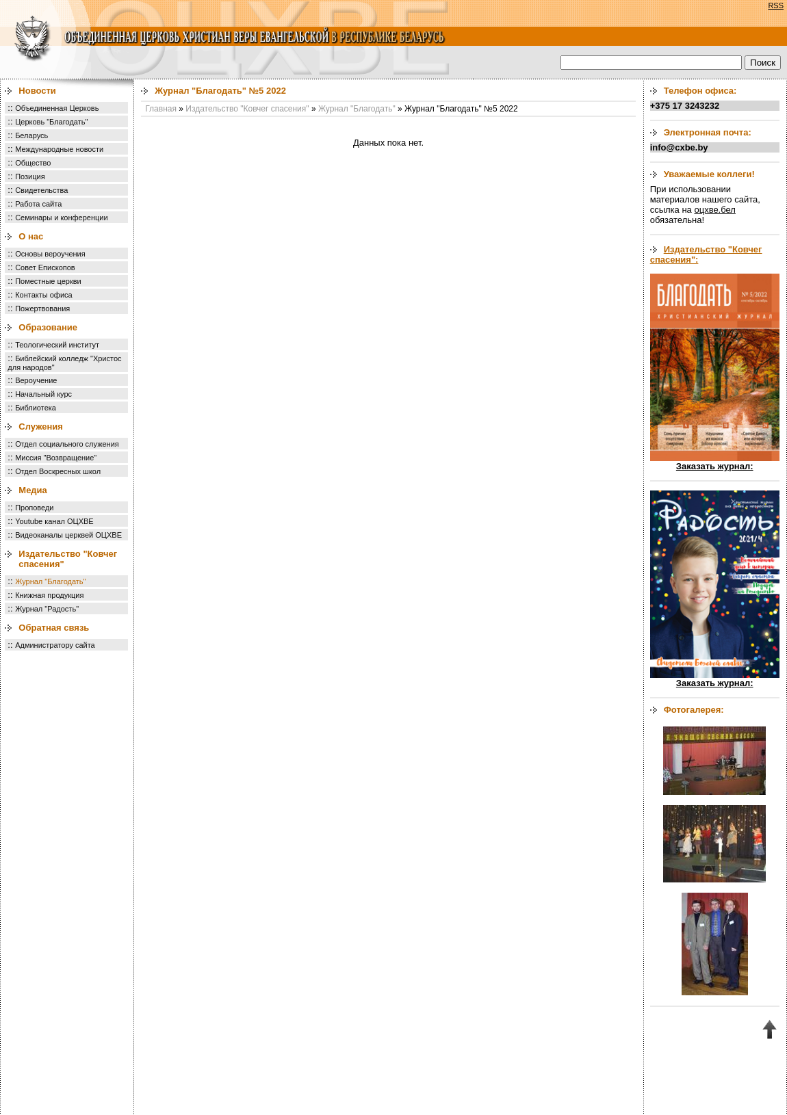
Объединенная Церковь (57, 108)
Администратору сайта (55, 645)
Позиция (30, 176)
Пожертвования (42, 308)
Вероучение (36, 380)
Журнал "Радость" (47, 609)
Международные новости (59, 149)
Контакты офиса (44, 295)
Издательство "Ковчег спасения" (247, 109)
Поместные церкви (48, 281)
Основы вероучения (50, 254)
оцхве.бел (714, 210)
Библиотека (35, 408)
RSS (776, 5)
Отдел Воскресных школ (58, 471)
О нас (30, 236)
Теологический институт (57, 345)
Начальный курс (43, 394)
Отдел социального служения (67, 444)
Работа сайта (38, 204)
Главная (161, 109)
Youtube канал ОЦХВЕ (54, 521)
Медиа (32, 490)
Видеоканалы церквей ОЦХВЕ (68, 535)
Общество (33, 163)
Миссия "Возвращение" (55, 458)
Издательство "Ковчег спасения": (706, 254)
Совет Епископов (45, 267)
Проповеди (34, 507)
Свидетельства (41, 190)
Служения (40, 426)
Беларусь (31, 135)
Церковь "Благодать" (51, 122)
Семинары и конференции (61, 217)
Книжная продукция (49, 595)
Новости (37, 91)
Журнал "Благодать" (50, 581)
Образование (47, 327)
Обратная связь (53, 627)
